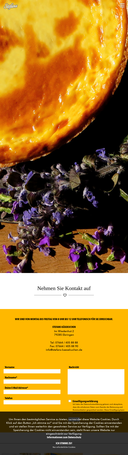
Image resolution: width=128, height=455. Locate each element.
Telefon (8, 398)
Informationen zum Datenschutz (64, 437)
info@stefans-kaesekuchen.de (64, 349)
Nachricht (74, 367)
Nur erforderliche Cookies (64, 447)
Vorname (9, 367)
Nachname (11, 377)
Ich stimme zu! (64, 443)
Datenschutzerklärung (93, 404)
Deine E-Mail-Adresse (16, 387)
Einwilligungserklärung (85, 401)
